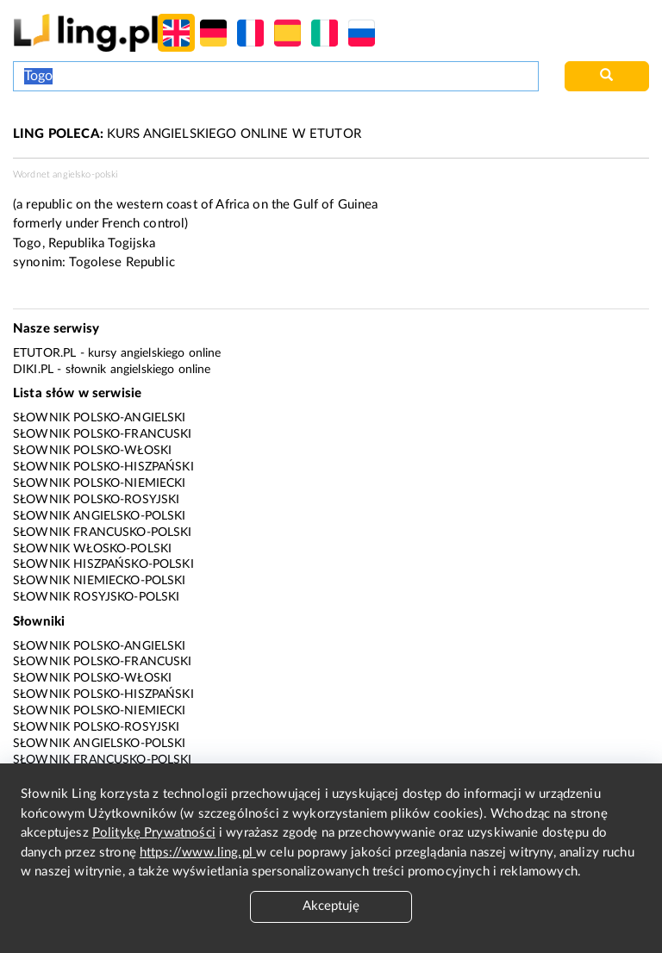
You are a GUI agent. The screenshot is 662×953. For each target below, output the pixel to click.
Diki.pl (33, 370)
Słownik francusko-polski (102, 532)
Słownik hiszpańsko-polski (103, 564)
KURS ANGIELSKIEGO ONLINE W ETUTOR (187, 134)
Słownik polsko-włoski (92, 451)
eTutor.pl (44, 353)
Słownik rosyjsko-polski (96, 597)
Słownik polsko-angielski (99, 418)
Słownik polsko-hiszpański (103, 467)
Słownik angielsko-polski (99, 516)
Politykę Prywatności (153, 832)
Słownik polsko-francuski (102, 434)
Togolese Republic (122, 262)
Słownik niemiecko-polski (99, 581)
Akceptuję (331, 906)
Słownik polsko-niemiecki (99, 483)
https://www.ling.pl (198, 852)
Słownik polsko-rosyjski (96, 500)
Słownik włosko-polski (92, 549)
